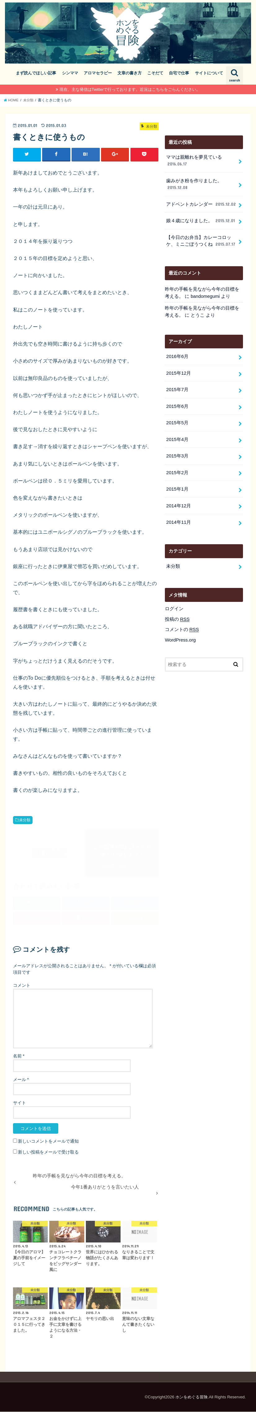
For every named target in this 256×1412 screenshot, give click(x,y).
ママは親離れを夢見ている (194, 161)
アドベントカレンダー (201, 204)
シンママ (70, 73)
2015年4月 (177, 437)
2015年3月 (177, 453)
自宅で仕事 (179, 73)
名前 (18, 1055)
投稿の (177, 615)
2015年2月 (177, 469)
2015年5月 (177, 420)
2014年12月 (178, 502)
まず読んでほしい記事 (36, 73)
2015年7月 (177, 387)
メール (21, 1079)
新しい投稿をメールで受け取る (48, 1151)
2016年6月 (177, 354)
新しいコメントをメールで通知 (48, 1141)
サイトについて (209, 73)
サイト (19, 1103)
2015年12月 (178, 371)
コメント (21, 985)
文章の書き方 (129, 73)
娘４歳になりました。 (201, 220)
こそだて (155, 73)
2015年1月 (177, 486)
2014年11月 (178, 518)
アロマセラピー (98, 73)
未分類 (24, 820)
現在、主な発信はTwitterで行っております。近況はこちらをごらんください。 (130, 89)
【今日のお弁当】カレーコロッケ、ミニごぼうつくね (201, 240)
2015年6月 (177, 404)
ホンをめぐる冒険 (191, 1397)
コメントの (182, 626)
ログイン (174, 604)
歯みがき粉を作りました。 (194, 184)
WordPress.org (180, 635)
